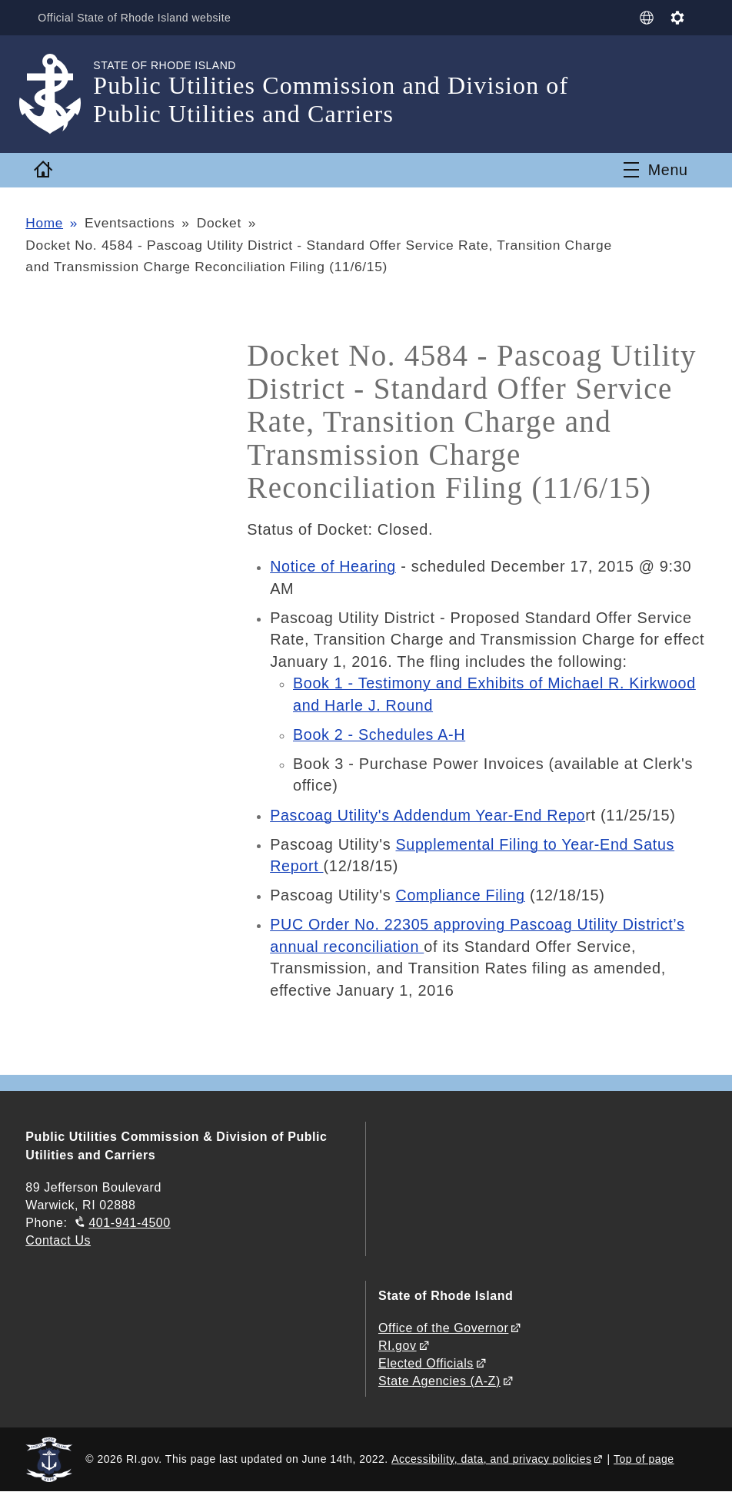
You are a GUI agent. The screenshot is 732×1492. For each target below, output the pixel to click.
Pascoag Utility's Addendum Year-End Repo (429, 815)
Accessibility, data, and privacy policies (491, 1459)
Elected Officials (426, 1363)
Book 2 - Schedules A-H (380, 734)
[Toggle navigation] (655, 170)
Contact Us (58, 1240)
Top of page (644, 1459)
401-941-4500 (129, 1222)
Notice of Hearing (334, 566)
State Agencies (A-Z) (439, 1381)
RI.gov (397, 1345)
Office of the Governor (443, 1328)
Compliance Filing (461, 895)
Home (44, 222)
